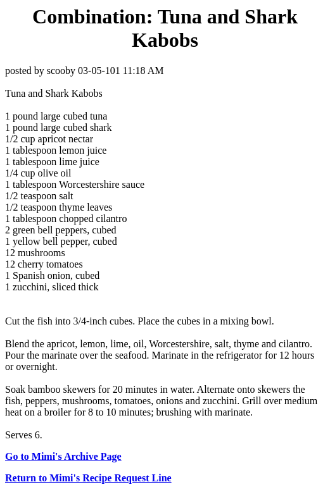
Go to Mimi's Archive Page (63, 456)
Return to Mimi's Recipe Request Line (88, 477)
